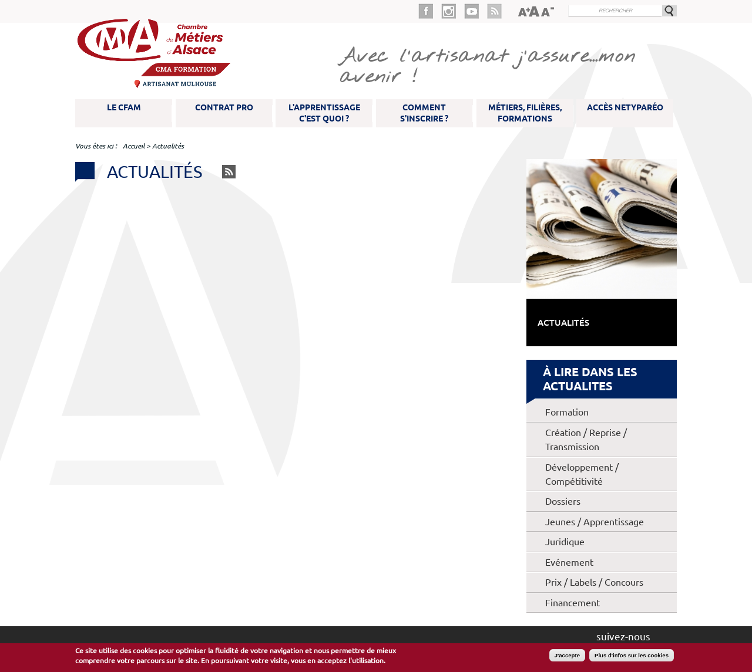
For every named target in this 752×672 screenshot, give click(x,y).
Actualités (563, 322)
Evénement (569, 562)
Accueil (134, 146)
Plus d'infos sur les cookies (632, 655)
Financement (572, 602)
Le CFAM (124, 107)
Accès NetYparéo (625, 107)
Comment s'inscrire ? (424, 113)
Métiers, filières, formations (525, 113)
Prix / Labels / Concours (594, 582)
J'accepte (567, 655)
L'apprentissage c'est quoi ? (324, 113)
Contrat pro (224, 107)
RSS (229, 171)
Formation (567, 412)
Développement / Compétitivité (582, 474)
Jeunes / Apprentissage (594, 521)
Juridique (565, 541)
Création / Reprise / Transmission (586, 439)
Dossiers (562, 501)
